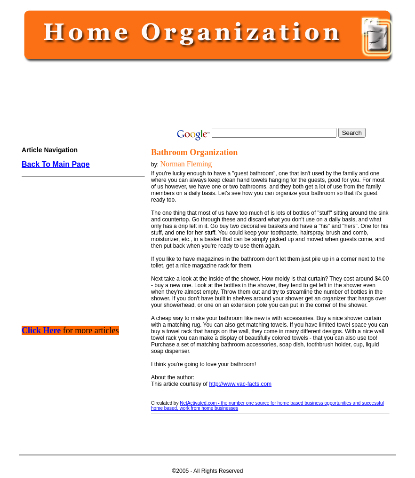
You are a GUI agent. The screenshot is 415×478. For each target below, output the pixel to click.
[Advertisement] (205, 95)
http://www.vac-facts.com (240, 384)
